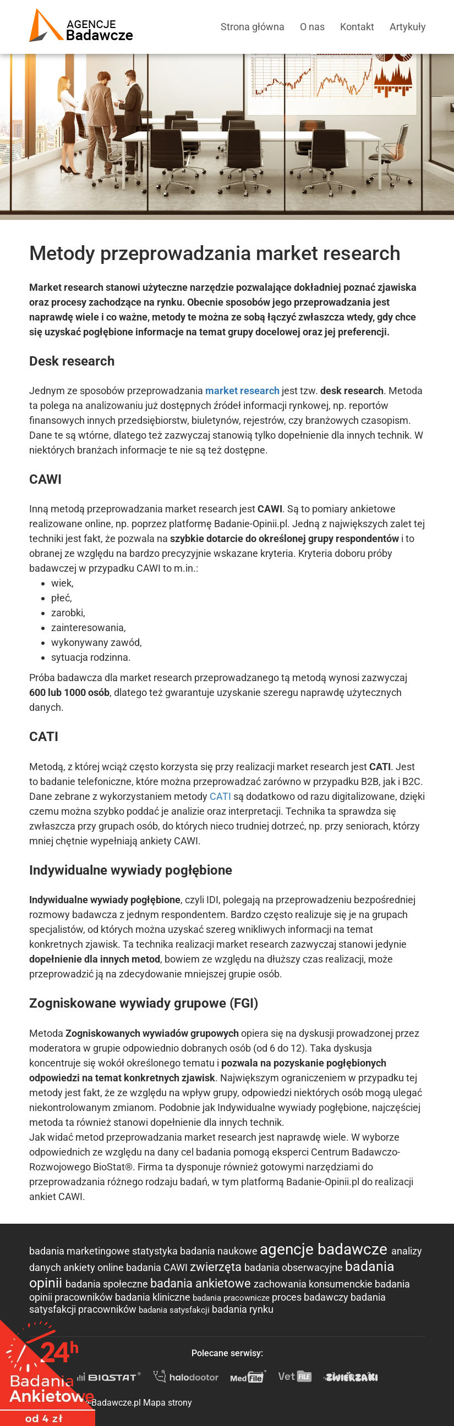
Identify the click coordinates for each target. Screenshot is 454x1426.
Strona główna (253, 26)
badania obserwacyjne (294, 1267)
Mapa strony (167, 1402)
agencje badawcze (325, 1249)
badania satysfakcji (175, 1310)
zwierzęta (217, 1267)
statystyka (156, 1251)
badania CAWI (158, 1267)
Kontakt (357, 26)
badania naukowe (220, 1251)
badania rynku (243, 1309)
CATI (220, 796)
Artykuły (408, 26)
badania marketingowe (80, 1251)
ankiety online (94, 1267)
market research (242, 390)
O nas (312, 26)
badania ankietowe (202, 1283)
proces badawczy (311, 1297)
